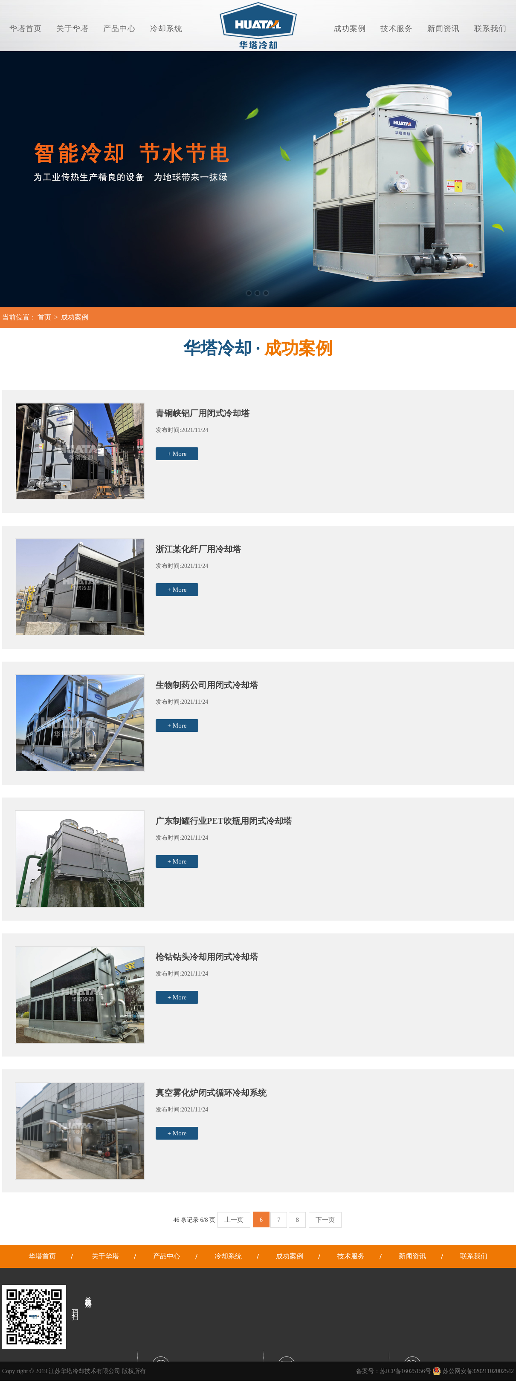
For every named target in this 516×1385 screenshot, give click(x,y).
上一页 (234, 1219)
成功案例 (349, 28)
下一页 (325, 1219)
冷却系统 (166, 28)
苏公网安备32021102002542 (473, 1371)
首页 (44, 317)
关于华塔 (72, 28)
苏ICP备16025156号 (405, 1371)
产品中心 (119, 28)
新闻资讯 (443, 28)
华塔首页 (25, 28)
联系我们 (490, 28)
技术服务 (396, 28)
